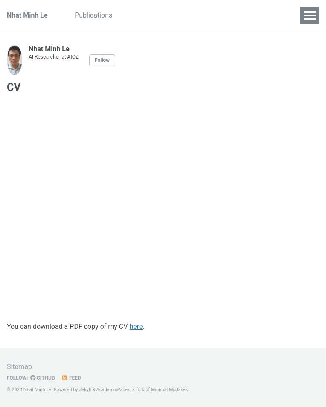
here (136, 326)
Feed (71, 378)
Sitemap (19, 367)
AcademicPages (113, 389)
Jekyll (85, 389)
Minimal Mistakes (169, 389)
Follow (102, 60)
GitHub (42, 378)
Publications (94, 15)
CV (130, 15)
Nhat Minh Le (27, 15)
